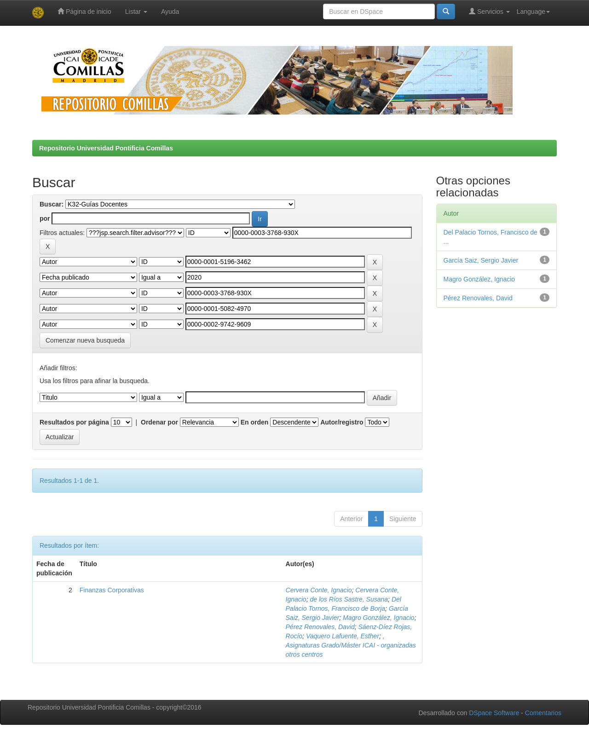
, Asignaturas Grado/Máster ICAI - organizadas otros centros (351, 645)
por (45, 218)
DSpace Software (494, 713)
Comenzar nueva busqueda (85, 340)
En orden (255, 422)
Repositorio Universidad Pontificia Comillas (106, 148)
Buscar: (52, 204)
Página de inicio (84, 11)
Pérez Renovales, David (320, 627)
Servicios (489, 11)
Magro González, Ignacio (379, 617)
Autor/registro (341, 422)
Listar (136, 11)
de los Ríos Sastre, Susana (349, 599)
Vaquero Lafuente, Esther (342, 636)
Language (533, 11)
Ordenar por (159, 422)
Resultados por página (74, 422)
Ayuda (170, 11)
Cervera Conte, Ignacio (319, 590)
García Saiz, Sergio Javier (481, 260)
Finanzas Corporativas (112, 590)
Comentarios (543, 713)
